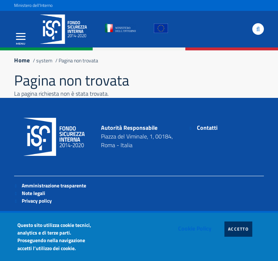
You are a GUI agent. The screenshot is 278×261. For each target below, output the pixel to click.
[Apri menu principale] (20, 38)
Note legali (33, 193)
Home (22, 60)
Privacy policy (37, 200)
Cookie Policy (194, 228)
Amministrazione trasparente (54, 185)
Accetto (240, 228)
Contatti (207, 127)
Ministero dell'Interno (33, 5)
